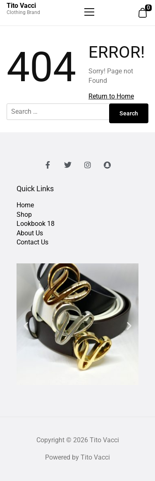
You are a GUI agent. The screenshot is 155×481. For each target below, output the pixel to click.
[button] (26, 326)
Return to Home (111, 96)
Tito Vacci (21, 5)
